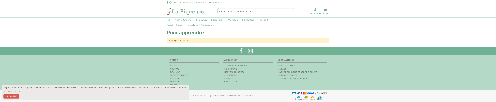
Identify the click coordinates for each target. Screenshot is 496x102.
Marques (228, 78)
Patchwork (175, 72)
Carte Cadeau (200, 2)
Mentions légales (287, 75)
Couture (174, 69)
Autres (173, 85)
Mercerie (174, 81)
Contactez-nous (286, 66)
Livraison (283, 69)
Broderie (174, 78)
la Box (173, 66)
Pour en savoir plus (12, 91)
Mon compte (230, 69)
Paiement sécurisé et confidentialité (297, 72)
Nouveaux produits (234, 72)
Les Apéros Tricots (217, 2)
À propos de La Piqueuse (236, 66)
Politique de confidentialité (293, 78)
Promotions (230, 75)
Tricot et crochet (179, 75)
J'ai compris (11, 96)
